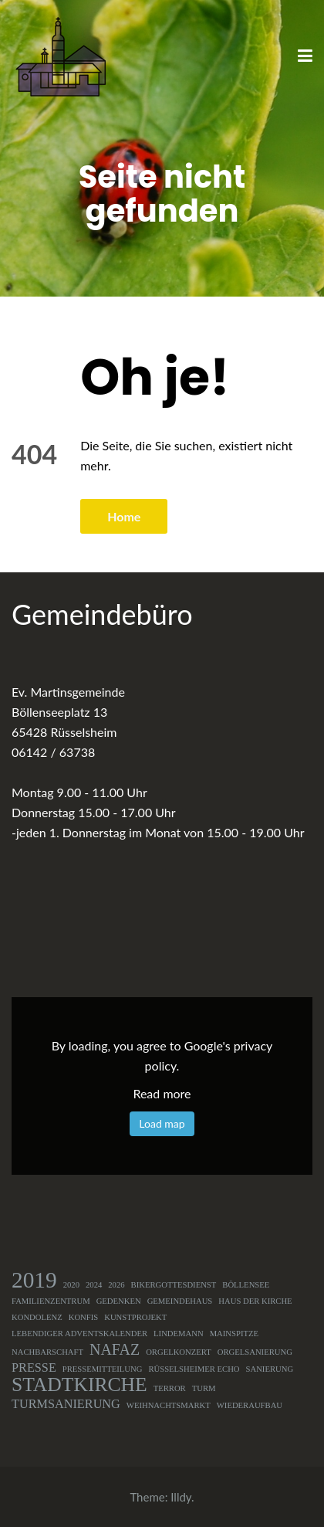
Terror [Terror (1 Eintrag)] (170, 1388)
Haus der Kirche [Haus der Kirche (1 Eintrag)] (255, 1301)
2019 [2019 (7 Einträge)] (34, 1280)
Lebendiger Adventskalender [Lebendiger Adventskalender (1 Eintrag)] (79, 1333)
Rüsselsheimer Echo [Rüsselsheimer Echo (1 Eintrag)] (193, 1369)
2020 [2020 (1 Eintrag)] (71, 1285)
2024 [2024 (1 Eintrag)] (94, 1285)
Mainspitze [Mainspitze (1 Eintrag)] (234, 1333)
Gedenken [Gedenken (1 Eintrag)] (118, 1301)
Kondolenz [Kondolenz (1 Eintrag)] (37, 1317)
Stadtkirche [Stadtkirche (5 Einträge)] (79, 1385)
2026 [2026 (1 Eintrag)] (116, 1285)
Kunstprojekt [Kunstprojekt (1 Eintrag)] (135, 1317)
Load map (161, 1123)
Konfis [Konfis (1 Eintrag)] (84, 1317)
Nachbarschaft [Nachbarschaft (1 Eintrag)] (47, 1352)
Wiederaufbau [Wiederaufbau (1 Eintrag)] (249, 1405)
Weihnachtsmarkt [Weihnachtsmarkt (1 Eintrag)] (169, 1405)
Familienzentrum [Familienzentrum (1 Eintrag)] (51, 1301)
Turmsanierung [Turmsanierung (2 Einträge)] (66, 1404)
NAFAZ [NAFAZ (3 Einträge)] (114, 1349)
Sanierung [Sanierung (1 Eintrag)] (270, 1369)
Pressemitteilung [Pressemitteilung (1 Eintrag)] (102, 1369)
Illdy (180, 1497)
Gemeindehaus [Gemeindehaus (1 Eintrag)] (180, 1301)
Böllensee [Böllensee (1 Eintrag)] (245, 1285)
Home (123, 516)
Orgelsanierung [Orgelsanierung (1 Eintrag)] (255, 1352)
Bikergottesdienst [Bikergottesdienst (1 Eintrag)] (174, 1285)
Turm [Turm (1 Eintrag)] (204, 1388)
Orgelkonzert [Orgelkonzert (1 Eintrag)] (178, 1352)
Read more (162, 1093)
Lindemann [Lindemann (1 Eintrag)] (179, 1333)
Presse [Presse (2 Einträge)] (34, 1368)
